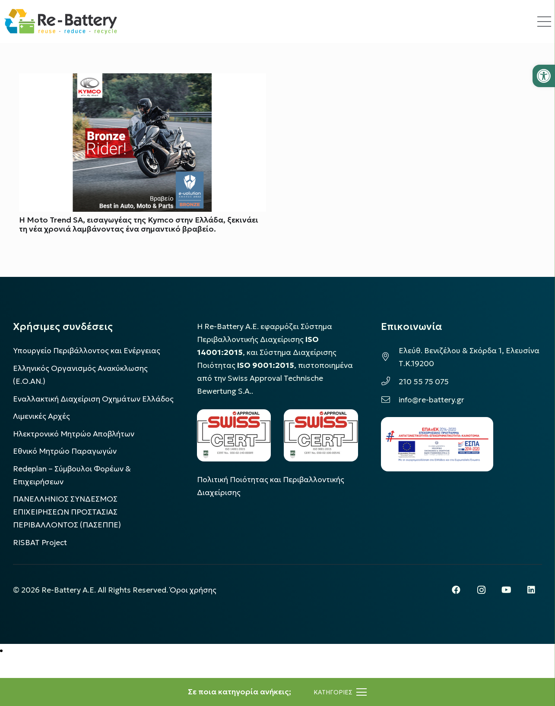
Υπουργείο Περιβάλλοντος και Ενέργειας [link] (86, 350)
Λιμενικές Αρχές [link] (41, 416)
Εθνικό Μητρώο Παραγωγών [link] (65, 451)
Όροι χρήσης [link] (193, 590)
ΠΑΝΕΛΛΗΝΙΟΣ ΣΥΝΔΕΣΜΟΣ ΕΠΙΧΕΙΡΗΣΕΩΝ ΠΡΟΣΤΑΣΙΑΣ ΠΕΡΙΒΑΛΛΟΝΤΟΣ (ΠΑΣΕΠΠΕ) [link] (67, 512)
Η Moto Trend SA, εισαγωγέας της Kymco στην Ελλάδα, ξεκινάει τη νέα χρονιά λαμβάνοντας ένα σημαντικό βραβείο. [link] (138, 224)
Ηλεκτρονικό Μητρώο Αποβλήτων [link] (73, 434)
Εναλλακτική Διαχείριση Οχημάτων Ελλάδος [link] (93, 399)
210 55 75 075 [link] (424, 381)
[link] (544, 76)
